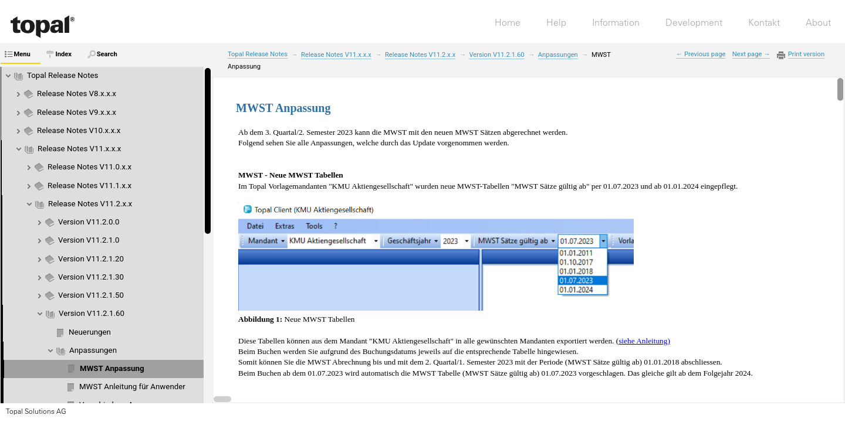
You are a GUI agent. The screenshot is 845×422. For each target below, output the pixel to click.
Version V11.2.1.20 (91, 258)
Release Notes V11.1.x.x (89, 185)
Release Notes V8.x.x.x (76, 93)
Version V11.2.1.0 (88, 240)
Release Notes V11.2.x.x (90, 203)
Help (556, 22)
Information (616, 22)
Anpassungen (93, 350)
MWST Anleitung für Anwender (132, 386)
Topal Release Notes (62, 75)
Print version (806, 54)
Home (507, 22)
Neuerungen (90, 332)
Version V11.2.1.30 (91, 277)
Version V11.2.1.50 (91, 295)
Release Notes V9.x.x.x (76, 112)
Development (693, 22)
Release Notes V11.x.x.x (79, 148)
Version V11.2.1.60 (91, 313)
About (818, 22)
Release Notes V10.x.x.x (78, 130)
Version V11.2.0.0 (88, 221)
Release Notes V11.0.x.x (89, 166)
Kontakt (764, 22)
